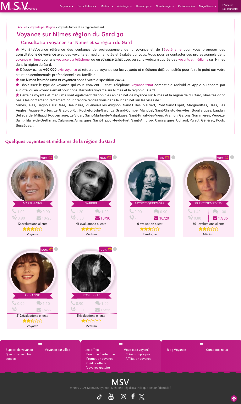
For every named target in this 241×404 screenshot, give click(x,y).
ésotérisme (172, 49)
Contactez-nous (217, 350)
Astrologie (124, 6)
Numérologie (165, 6)
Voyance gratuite (98, 368)
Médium (107, 6)
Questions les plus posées (18, 356)
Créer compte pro (138, 354)
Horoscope (144, 6)
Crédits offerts (96, 363)
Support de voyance (19, 350)
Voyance (66, 6)
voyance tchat (142, 85)
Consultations (87, 6)
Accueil (22, 27)
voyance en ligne (28, 59)
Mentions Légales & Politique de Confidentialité (141, 387)
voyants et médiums (193, 59)
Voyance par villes (57, 350)
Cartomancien (186, 6)
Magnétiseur (208, 6)
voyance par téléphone (72, 59)
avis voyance (67, 70)
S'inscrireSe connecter (230, 7)
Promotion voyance (99, 359)
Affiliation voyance (138, 359)
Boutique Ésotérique (100, 354)
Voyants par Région (42, 27)
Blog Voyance (176, 350)
